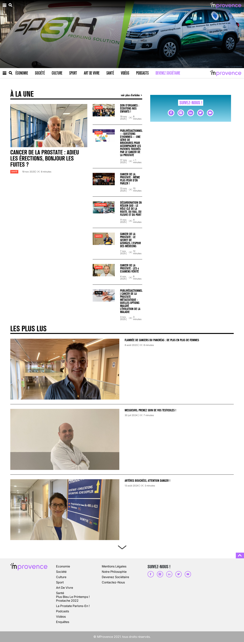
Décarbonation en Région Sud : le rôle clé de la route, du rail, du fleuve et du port (131, 209)
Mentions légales (114, 566)
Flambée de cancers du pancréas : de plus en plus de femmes (162, 340)
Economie (101, 205)
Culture (57, 73)
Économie (21, 73)
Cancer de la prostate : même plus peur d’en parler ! (130, 178)
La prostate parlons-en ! (73, 606)
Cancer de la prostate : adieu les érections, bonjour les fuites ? (44, 158)
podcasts (62, 611)
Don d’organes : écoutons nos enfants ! (129, 108)
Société (40, 73)
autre (99, 176)
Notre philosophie (114, 572)
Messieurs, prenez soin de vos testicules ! (150, 410)
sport (60, 582)
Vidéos (125, 73)
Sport (73, 73)
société (61, 572)
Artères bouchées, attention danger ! (147, 480)
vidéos (61, 616)
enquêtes (62, 622)
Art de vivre (92, 73)
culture (61, 577)
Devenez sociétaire (168, 73)
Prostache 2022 (67, 600)
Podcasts (142, 73)
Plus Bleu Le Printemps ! (73, 597)
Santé (110, 73)
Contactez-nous (113, 582)
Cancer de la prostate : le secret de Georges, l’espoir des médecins (130, 240)
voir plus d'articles (130, 95)
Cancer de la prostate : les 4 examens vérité (129, 268)
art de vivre (64, 588)
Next (122, 546)
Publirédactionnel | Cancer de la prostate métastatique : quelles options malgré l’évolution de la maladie (131, 301)
